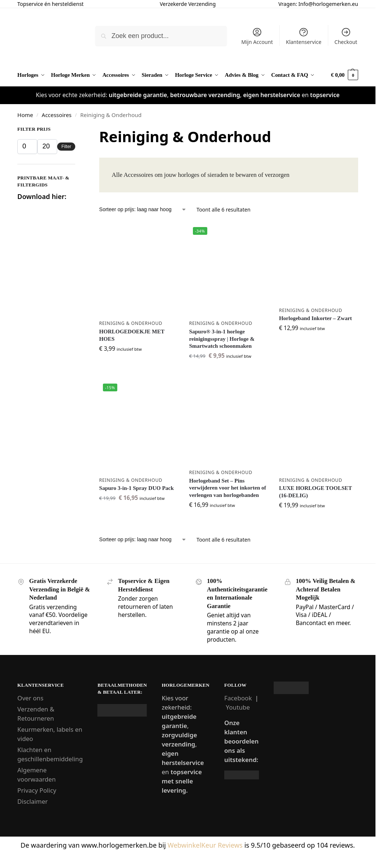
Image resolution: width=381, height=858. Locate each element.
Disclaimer (32, 801)
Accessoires (57, 115)
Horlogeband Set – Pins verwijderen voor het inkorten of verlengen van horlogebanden (227, 488)
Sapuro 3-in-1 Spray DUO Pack (136, 488)
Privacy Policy (36, 790)
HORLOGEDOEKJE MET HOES (131, 335)
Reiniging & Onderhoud (130, 323)
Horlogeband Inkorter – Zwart (315, 318)
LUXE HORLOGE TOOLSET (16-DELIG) (315, 491)
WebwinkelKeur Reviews (204, 845)
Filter (66, 146)
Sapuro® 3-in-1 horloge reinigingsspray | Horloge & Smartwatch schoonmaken (222, 339)
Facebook (238, 698)
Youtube (238, 707)
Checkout (346, 36)
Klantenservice (303, 36)
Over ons (30, 698)
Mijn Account (257, 36)
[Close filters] (77, 131)
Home (25, 115)
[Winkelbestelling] (143, 209)
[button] (344, 75)
